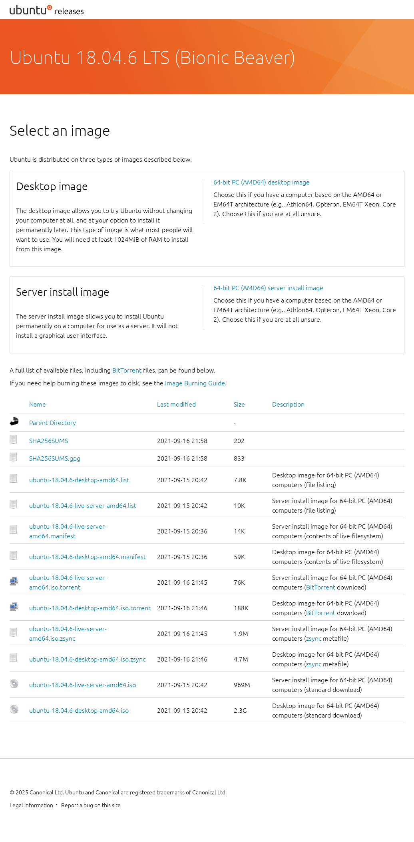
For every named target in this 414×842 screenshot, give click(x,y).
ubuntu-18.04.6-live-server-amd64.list (82, 505)
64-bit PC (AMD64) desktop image (261, 182)
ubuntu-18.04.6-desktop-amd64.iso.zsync (87, 659)
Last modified (176, 404)
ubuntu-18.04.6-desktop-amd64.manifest (87, 556)
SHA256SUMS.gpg (54, 458)
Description (288, 404)
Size (239, 404)
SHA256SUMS (48, 440)
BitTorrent (126, 370)
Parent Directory (52, 422)
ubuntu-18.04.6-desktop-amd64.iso (79, 710)
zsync (313, 638)
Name (37, 404)
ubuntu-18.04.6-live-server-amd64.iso (82, 684)
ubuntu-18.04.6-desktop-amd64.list (79, 479)
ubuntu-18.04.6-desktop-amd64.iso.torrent (90, 607)
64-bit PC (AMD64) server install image (268, 287)
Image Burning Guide (195, 383)
